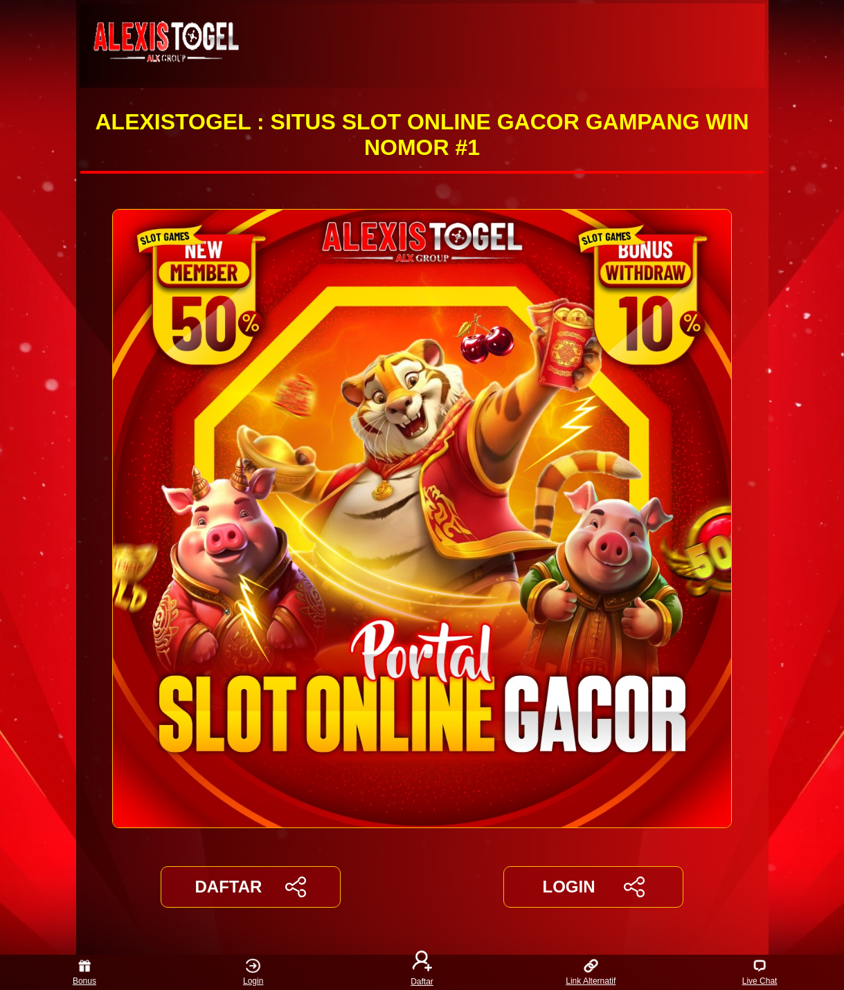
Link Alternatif (591, 972)
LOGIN (593, 887)
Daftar (422, 972)
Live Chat (760, 972)
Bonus (84, 972)
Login (253, 972)
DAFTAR (251, 887)
